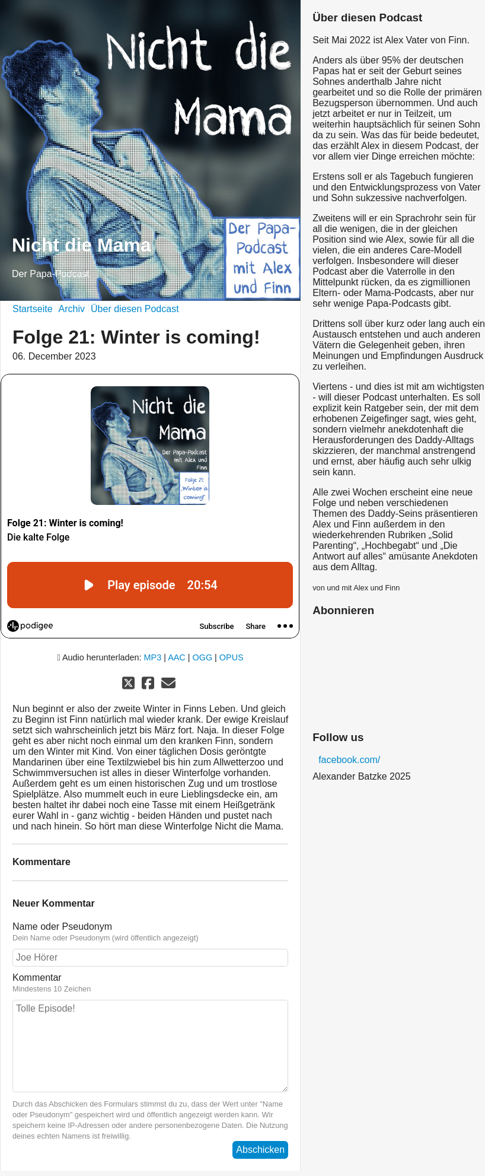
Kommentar (150, 983)
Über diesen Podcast (135, 309)
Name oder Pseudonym (150, 932)
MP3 (153, 657)
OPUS (231, 657)
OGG (203, 657)
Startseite (32, 309)
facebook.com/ (349, 760)
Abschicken (260, 1150)
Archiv (72, 309)
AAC (177, 657)
